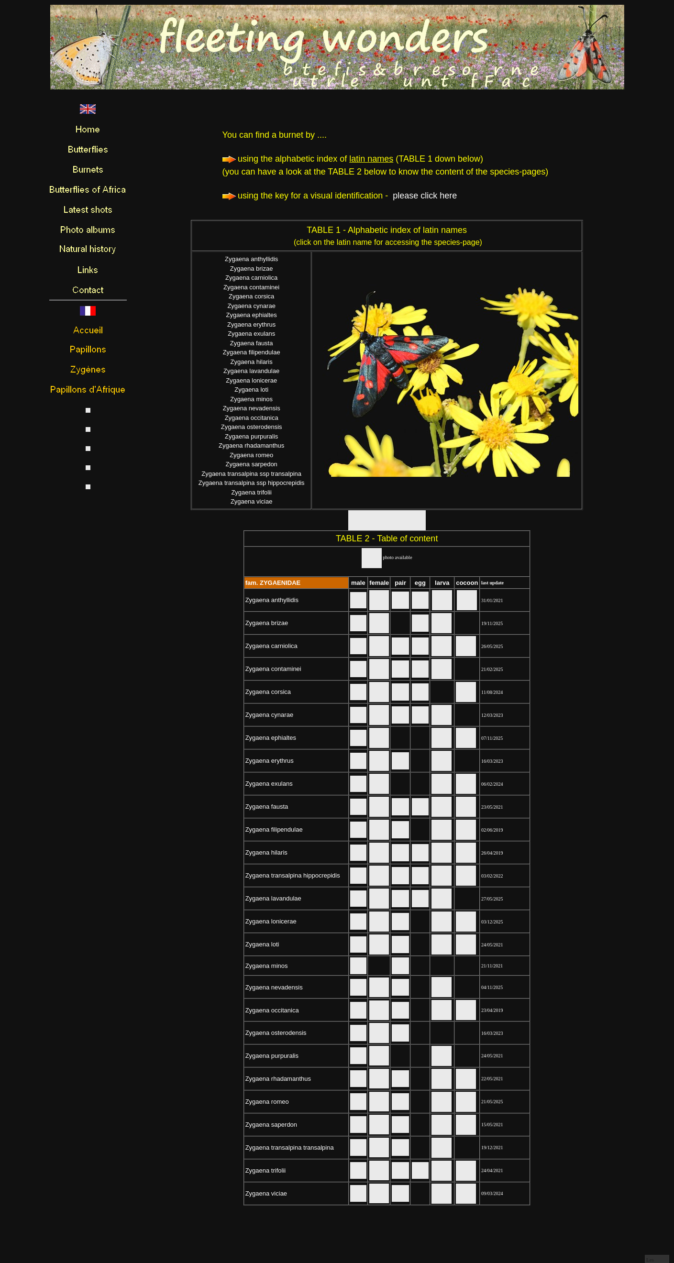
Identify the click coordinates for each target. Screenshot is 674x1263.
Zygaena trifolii (251, 492)
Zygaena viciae (251, 501)
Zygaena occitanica (251, 417)
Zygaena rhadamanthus (251, 445)
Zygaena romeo (251, 455)
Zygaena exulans (251, 333)
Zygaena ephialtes (251, 314)
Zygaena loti (251, 389)
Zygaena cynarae (251, 305)
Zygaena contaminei (251, 287)
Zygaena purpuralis (251, 436)
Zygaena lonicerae (251, 380)
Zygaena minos (251, 399)
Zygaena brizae (251, 268)
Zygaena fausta (251, 343)
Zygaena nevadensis (251, 408)
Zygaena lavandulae (251, 370)
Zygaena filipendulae (251, 352)
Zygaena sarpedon (251, 464)
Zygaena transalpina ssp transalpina (251, 473)
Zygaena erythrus (251, 324)
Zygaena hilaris (252, 361)
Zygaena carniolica (251, 277)
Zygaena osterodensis (251, 426)
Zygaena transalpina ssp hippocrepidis (252, 482)
